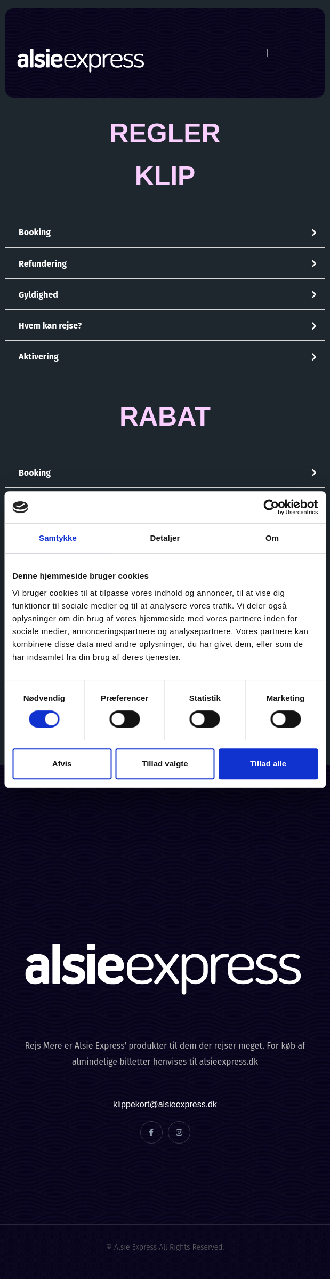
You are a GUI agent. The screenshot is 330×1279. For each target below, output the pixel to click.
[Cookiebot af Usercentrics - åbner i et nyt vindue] (271, 507)
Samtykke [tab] (58, 537)
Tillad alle (268, 763)
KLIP (165, 176)
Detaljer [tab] (165, 537)
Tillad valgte (165, 763)
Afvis (62, 763)
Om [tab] (272, 537)
